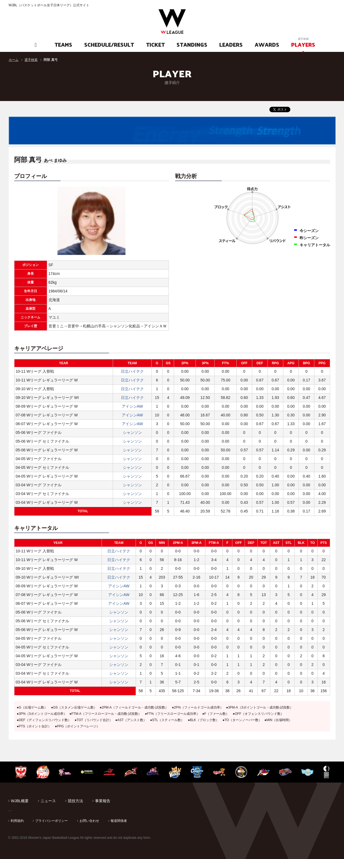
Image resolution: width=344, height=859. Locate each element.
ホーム (14, 60)
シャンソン (132, 432)
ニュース (48, 801)
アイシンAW (132, 406)
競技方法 (75, 801)
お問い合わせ (89, 821)
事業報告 (102, 801)
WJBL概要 (20, 801)
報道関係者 (119, 821)
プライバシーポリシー (51, 821)
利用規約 (17, 821)
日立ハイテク (132, 371)
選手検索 (31, 60)
